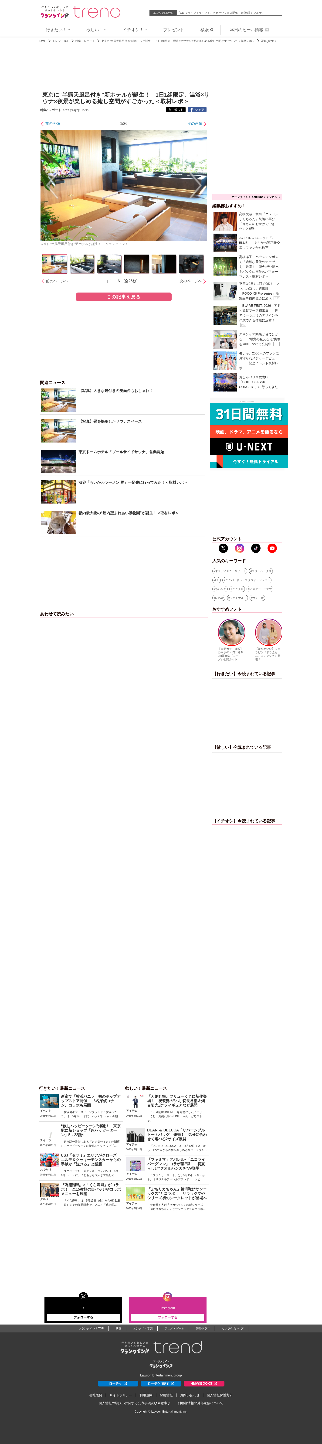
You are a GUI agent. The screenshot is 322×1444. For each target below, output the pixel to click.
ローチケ (118, 1384)
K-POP (219, 597)
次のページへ (191, 281)
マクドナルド (238, 597)
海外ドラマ (203, 1328)
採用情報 (166, 1395)
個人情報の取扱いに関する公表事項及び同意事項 (134, 1403)
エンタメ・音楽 (143, 1328)
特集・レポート (85, 41)
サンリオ (258, 597)
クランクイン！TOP (91, 1328)
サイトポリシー (120, 1395)
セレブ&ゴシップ (232, 1328)
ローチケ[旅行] (161, 1384)
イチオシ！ (135, 29)
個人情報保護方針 (220, 1395)
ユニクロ (238, 589)
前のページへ (57, 281)
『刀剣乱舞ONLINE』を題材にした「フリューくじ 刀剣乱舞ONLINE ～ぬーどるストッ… (176, 1116)
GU (217, 580)
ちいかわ (220, 589)
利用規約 (146, 1395)
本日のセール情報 (249, 29)
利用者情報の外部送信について (200, 1403)
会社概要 (95, 1395)
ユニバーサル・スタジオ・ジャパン (247, 580)
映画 (118, 1328)
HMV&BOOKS (204, 1384)
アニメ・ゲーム (174, 1328)
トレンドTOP (60, 41)
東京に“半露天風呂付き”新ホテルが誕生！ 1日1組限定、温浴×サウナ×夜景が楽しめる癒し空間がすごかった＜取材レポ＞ (178, 41)
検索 (207, 29)
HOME (42, 41)
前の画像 (52, 124)
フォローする (83, 1317)
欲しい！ (96, 29)
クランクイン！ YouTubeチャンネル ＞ (256, 197)
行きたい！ (58, 29)
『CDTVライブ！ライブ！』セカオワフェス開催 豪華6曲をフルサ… (220, 12)
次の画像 (194, 124)
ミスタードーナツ (261, 589)
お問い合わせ (190, 1395)
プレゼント (173, 29)
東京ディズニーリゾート (230, 571)
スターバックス (261, 571)
